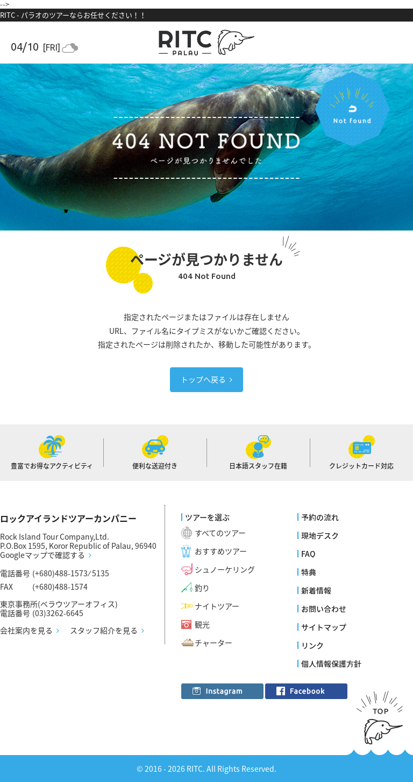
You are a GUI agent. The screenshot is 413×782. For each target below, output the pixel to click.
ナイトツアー (217, 606)
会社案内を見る (26, 631)
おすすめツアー (221, 551)
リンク (312, 645)
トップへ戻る (203, 379)
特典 (308, 572)
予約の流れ (320, 517)
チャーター (213, 642)
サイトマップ (323, 627)
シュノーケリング (225, 569)
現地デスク (320, 535)
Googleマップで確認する (42, 555)
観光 (202, 624)
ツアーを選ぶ (207, 517)
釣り (202, 587)
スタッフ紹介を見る (104, 631)
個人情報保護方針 (331, 663)
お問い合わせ (323, 608)
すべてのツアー (220, 532)
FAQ (308, 553)
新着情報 (316, 590)
